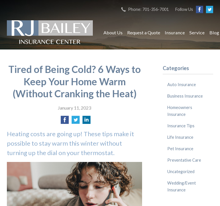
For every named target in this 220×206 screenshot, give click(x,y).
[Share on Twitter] (76, 121)
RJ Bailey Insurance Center (50, 32)
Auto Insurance (181, 84)
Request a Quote (143, 32)
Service (197, 32)
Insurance (175, 32)
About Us (113, 32)
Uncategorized (181, 171)
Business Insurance (185, 96)
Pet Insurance (180, 148)
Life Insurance (180, 137)
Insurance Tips (181, 125)
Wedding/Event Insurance (181, 186)
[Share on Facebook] (65, 121)
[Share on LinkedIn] (86, 121)
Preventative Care (184, 160)
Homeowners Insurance (179, 111)
